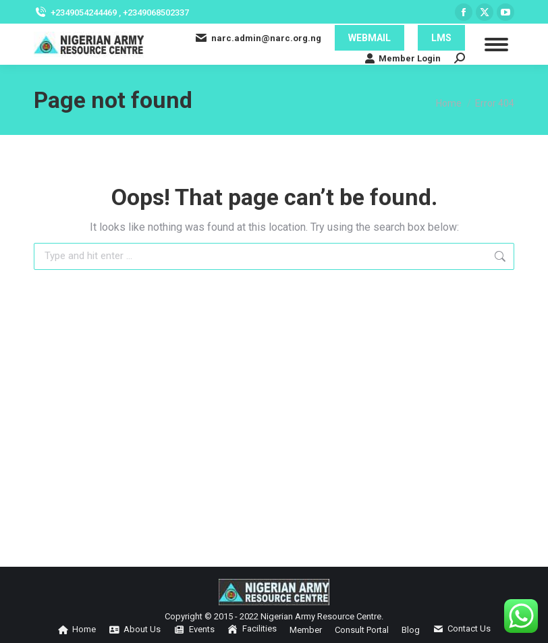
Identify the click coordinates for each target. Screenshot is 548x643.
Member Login (402, 58)
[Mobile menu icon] (496, 44)
